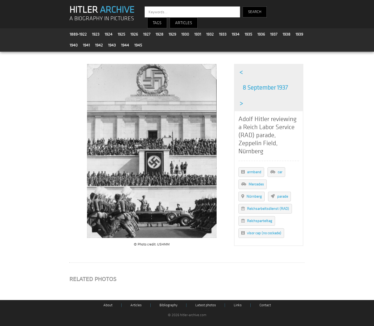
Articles (136, 305)
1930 (185, 34)
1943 (112, 45)
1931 (197, 34)
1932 (210, 34)
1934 (235, 34)
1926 (134, 34)
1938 (286, 34)
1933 (222, 34)
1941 (86, 45)
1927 (146, 34)
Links (238, 305)
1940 (74, 45)
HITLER (101, 10)
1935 (248, 34)
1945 (138, 45)
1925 (121, 34)
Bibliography (168, 305)
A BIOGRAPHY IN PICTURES (101, 18)
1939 (299, 34)
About (107, 305)
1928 (159, 34)
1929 (172, 34)
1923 (95, 34)
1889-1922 (78, 34)
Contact (265, 305)
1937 (273, 34)
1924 (108, 34)
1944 (125, 45)
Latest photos (205, 305)
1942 (99, 45)
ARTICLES (183, 22)
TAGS (157, 22)
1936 (261, 34)
